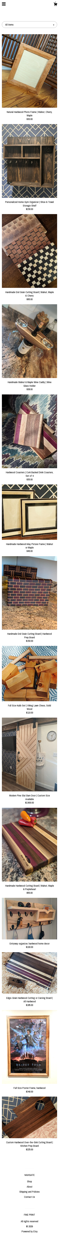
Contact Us (29, 1197)
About (29, 1186)
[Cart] (55, 4)
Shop (29, 1181)
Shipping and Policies (29, 1191)
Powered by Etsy (30, 1231)
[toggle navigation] (4, 4)
